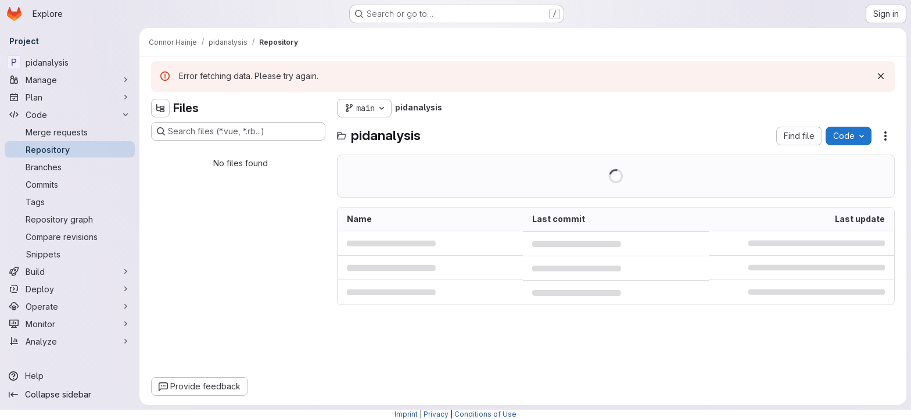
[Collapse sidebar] (70, 394)
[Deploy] (70, 289)
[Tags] (70, 202)
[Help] (70, 376)
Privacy (436, 414)
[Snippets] (70, 254)
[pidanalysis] (70, 62)
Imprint (406, 414)
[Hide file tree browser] (160, 108)
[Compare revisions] (70, 236)
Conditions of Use (485, 414)
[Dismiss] (881, 76)
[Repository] (70, 149)
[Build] (70, 271)
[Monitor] (70, 324)
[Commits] (70, 184)
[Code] (70, 114)
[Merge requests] (70, 132)
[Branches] (70, 167)
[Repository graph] (70, 219)
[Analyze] (70, 341)
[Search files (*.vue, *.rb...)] (238, 131)
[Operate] (70, 306)
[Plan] (70, 97)
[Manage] (70, 79)
